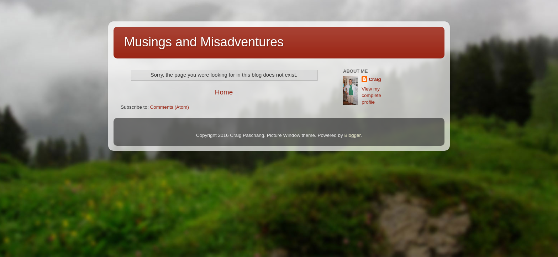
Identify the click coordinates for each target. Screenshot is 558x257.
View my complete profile (371, 95)
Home (224, 92)
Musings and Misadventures (204, 42)
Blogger (352, 135)
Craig (375, 79)
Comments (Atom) (169, 107)
